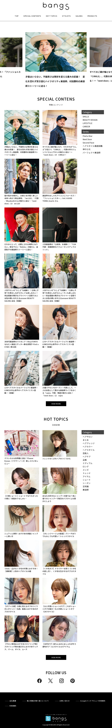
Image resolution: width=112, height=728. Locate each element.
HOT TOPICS (51, 16)
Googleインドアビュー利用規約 (92, 701)
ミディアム (87, 463)
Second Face (88, 142)
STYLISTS (66, 16)
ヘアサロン (88, 436)
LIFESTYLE (87, 123)
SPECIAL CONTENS (56, 99)
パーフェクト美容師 (91, 152)
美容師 (86, 489)
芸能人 (86, 453)
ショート (87, 479)
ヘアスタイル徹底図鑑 (93, 146)
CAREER (86, 126)
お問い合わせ (65, 701)
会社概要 (12, 701)
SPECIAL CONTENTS (32, 16)
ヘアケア (87, 456)
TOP (17, 16)
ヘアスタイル (89, 450)
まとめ (86, 440)
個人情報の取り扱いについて (38, 701)
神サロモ (87, 149)
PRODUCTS (92, 16)
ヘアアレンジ (89, 443)
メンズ (86, 469)
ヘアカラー (88, 446)
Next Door (87, 139)
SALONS (79, 16)
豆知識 (86, 486)
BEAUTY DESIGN (90, 119)
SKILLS (86, 116)
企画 (85, 459)
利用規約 (12, 706)
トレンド (87, 473)
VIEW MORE (56, 403)
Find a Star (87, 136)
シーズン (87, 483)
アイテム (86, 476)
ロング (86, 466)
